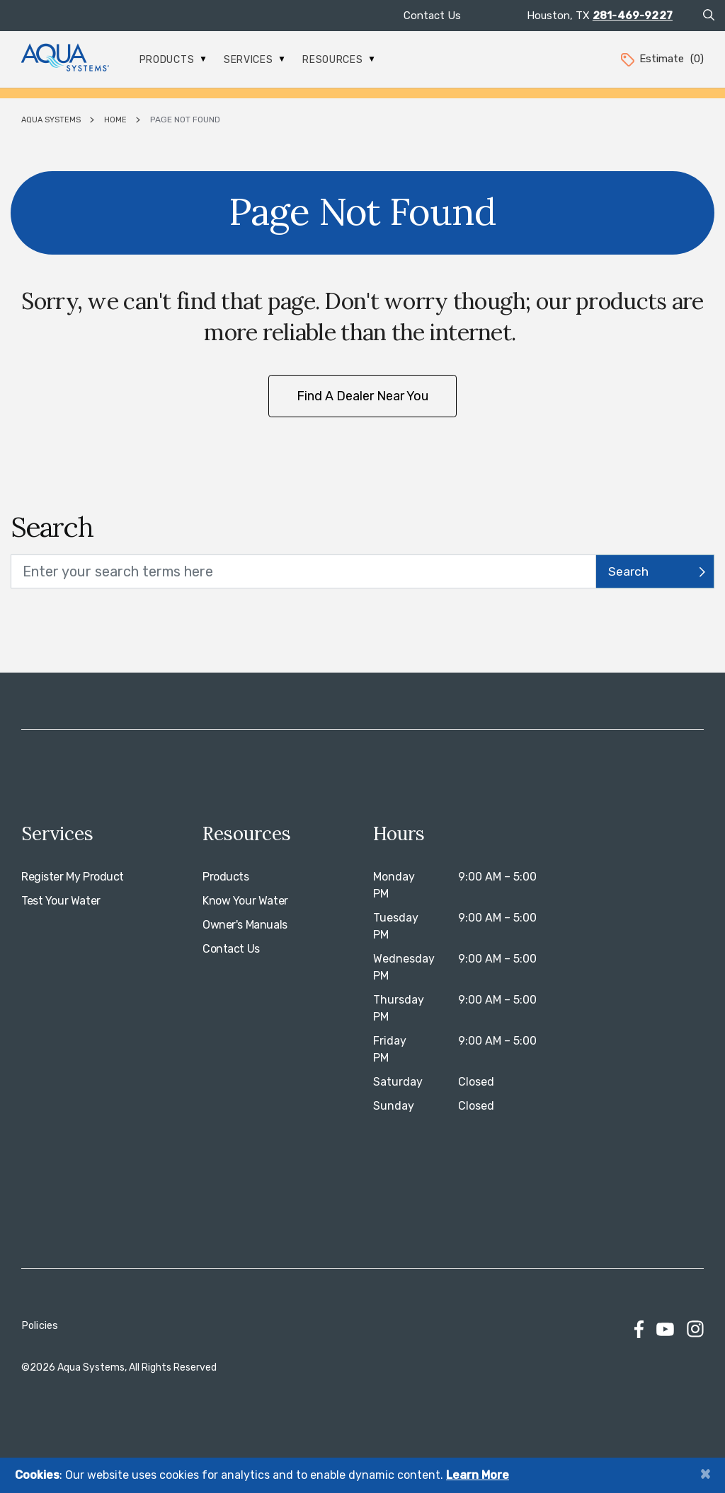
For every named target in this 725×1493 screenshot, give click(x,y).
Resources (338, 60)
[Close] (705, 1473)
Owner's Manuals (244, 924)
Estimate (661, 58)
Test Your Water (61, 900)
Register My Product (72, 876)
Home (115, 119)
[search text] (303, 571)
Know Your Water (245, 900)
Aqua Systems (51, 119)
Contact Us (432, 15)
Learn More (477, 1475)
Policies (39, 1326)
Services (254, 60)
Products (172, 60)
